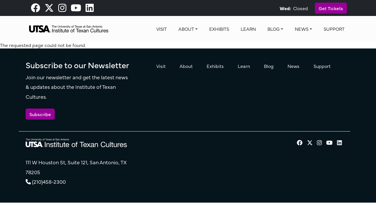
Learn (248, 29)
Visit (161, 29)
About (186, 29)
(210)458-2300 (49, 181)
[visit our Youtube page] (76, 9)
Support (334, 29)
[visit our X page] (49, 9)
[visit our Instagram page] (62, 9)
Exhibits (219, 29)
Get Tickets (331, 8)
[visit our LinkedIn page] (90, 9)
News (301, 29)
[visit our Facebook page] (35, 9)
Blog (273, 29)
